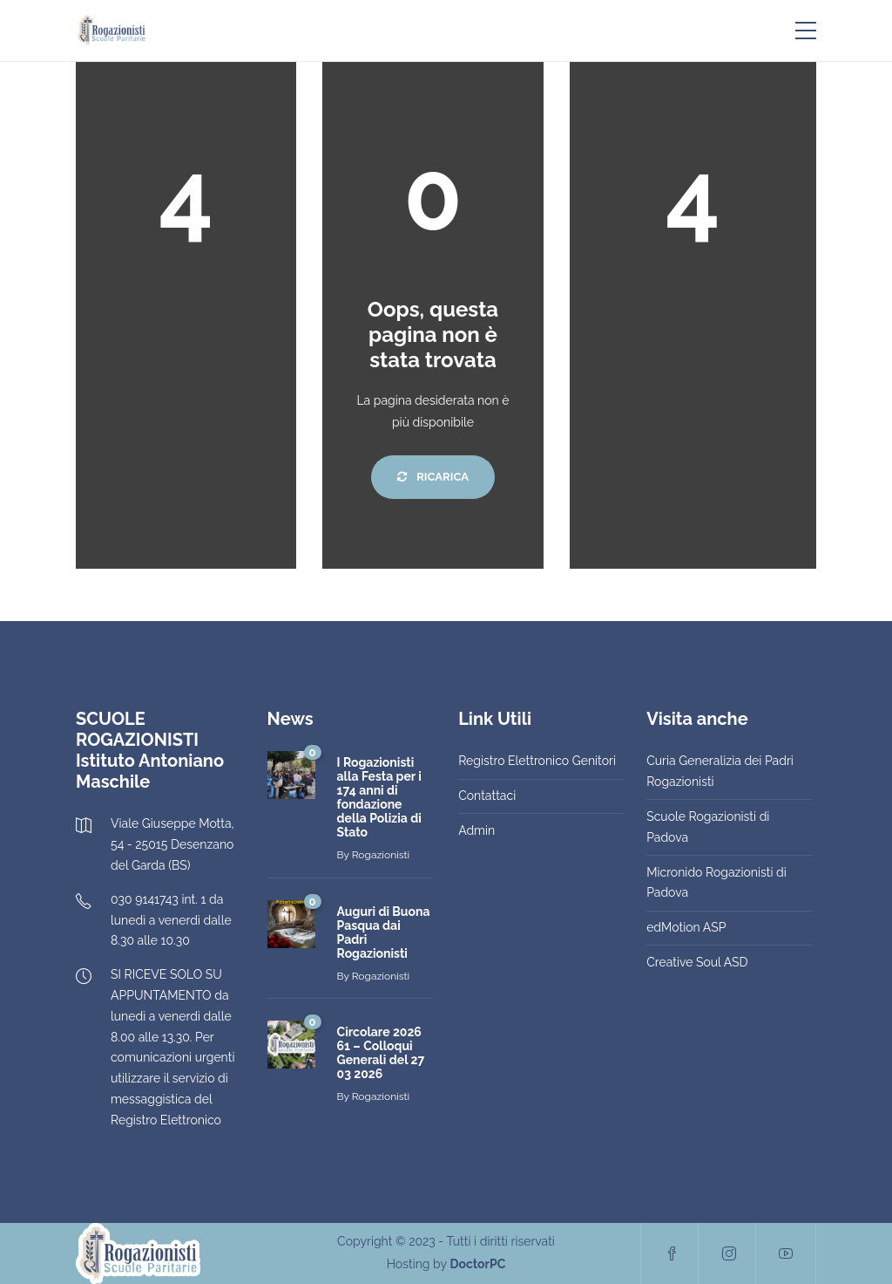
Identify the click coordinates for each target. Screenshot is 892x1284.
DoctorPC (477, 1264)
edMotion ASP (686, 927)
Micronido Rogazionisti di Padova (716, 882)
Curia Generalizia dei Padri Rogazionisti (720, 771)
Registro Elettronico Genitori (537, 761)
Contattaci (487, 795)
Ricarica (433, 476)
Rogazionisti (380, 855)
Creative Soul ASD (696, 962)
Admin (476, 830)
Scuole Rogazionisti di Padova (707, 826)
